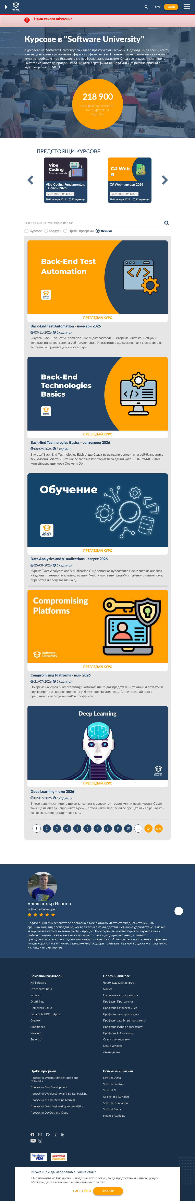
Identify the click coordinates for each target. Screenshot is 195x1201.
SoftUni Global (112, 1109)
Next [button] (165, 180)
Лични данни (111, 1052)
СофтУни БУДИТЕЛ (116, 1096)
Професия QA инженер (118, 1033)
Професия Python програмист (123, 1027)
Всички (106, 231)
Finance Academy (114, 1115)
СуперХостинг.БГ (42, 989)
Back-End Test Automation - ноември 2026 (66, 326)
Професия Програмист (118, 1001)
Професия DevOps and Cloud (49, 1112)
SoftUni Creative (113, 1084)
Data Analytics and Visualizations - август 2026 (69, 559)
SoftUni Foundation (115, 1103)
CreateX (35, 1020)
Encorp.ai (36, 1039)
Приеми (108, 1191)
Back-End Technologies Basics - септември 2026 (70, 443)
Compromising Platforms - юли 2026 (60, 675)
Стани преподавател (116, 1039)
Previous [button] (30, 180)
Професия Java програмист (121, 1014)
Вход (171, 7)
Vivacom (36, 1033)
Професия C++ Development (49, 1087)
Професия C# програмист (120, 1008)
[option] (66, 180)
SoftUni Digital (112, 1077)
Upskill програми (81, 231)
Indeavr (35, 995)
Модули (55, 231)
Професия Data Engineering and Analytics (57, 1106)
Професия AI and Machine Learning (53, 1100)
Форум (107, 989)
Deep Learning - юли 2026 (52, 792)
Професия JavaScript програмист (124, 1020)
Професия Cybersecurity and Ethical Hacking (59, 1093)
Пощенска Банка (41, 1008)
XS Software (38, 982)
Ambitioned (38, 1027)
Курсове (36, 231)
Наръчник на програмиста (120, 995)
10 (128, 828)
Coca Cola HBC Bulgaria (46, 1014)
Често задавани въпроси (119, 982)
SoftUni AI (109, 1090)
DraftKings (37, 1001)
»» (158, 828)
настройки (82, 1191)
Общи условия (112, 1046)
